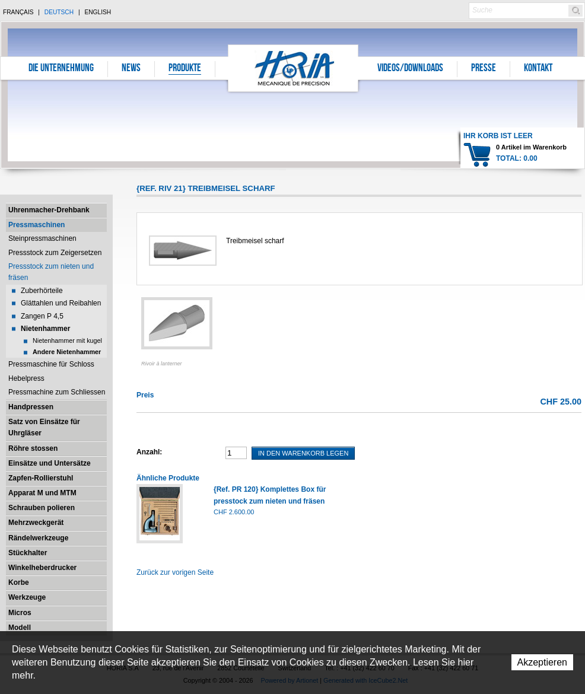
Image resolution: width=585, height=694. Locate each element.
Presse (483, 68)
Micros (19, 613)
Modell (19, 627)
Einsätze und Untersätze (49, 463)
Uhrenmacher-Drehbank (49, 210)
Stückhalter (27, 553)
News (131, 68)
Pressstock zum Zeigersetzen (54, 253)
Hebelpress (26, 378)
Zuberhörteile (42, 290)
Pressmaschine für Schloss (51, 364)
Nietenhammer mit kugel (67, 340)
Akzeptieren (542, 662)
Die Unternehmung (61, 68)
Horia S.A (293, 67)
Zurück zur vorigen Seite (175, 572)
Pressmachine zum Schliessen (56, 392)
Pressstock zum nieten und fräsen (51, 272)
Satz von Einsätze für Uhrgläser (44, 427)
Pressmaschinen (36, 225)
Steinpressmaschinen (42, 238)
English (97, 12)
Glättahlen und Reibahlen (61, 303)
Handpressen (30, 407)
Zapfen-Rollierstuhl (40, 478)
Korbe (18, 582)
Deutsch (59, 12)
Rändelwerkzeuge (38, 538)
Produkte (184, 68)
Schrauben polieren (41, 508)
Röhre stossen (33, 448)
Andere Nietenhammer (67, 351)
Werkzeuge (27, 597)
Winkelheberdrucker (42, 568)
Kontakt (538, 68)
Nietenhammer (45, 328)
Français (18, 12)
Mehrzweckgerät (35, 522)
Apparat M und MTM (42, 493)
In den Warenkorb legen (303, 453)
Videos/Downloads (410, 68)
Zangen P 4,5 (42, 316)
